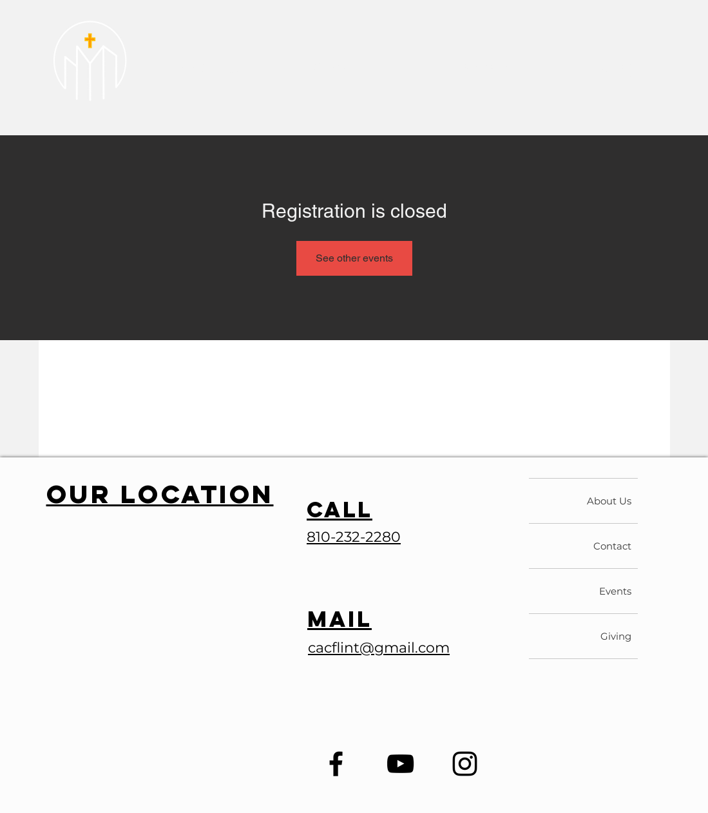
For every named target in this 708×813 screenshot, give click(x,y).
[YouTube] (400, 763)
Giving (615, 636)
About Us (609, 501)
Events (615, 591)
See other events (354, 258)
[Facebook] (336, 763)
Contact (612, 546)
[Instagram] (464, 763)
